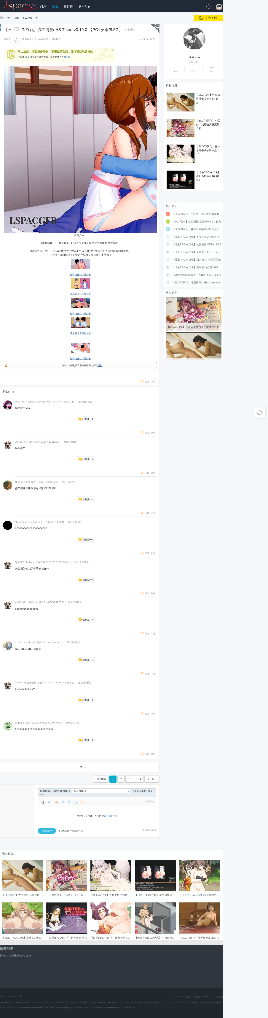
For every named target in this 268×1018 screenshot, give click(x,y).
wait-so (18, 442)
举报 (153, 382)
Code (75, 802)
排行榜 (68, 6)
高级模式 (149, 801)
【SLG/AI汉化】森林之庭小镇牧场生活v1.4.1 (208, 150)
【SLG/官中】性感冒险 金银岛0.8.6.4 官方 (208, 98)
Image (55, 802)
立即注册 (65, 57)
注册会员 (31, 682)
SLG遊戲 (27, 18)
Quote (68, 802)
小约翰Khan (193, 57)
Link (62, 802)
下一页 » (80, 766)
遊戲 (17, 18)
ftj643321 (19, 562)
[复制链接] (129, 29)
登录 (27, 57)
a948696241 (21, 602)
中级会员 (32, 522)
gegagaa (19, 722)
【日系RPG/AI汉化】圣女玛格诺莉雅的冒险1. (208, 176)
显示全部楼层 (41, 39)
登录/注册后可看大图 (80, 274)
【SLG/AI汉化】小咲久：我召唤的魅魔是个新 (208, 124)
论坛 (55, 6)
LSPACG (1, 18)
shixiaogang (21, 522)
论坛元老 (193, 62)
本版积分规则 (149, 829)
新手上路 (27, 442)
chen (17, 482)
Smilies (81, 802)
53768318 (20, 642)
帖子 (38, 18)
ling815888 (20, 682)
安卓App (84, 6)
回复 (100, 365)
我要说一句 (88, 419)
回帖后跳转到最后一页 (70, 830)
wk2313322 (20, 401)
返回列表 (101, 779)
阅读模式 (56, 39)
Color (49, 802)
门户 (43, 6)
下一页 (151, 779)
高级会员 (32, 401)
